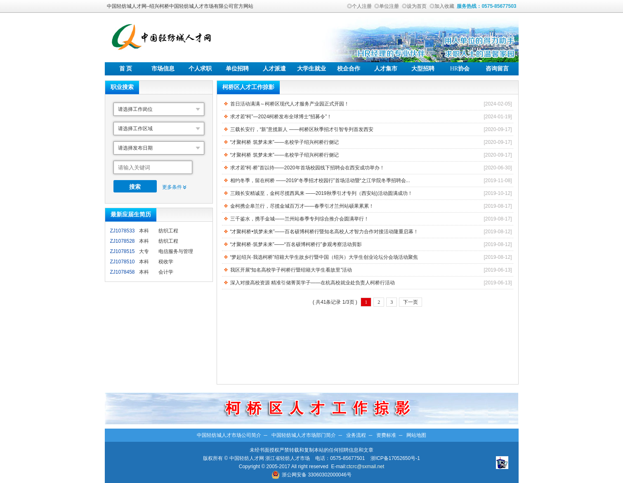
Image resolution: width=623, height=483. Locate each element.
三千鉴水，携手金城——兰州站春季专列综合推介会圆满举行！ (299, 219)
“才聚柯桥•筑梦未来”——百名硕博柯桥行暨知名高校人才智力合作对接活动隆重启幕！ (324, 231)
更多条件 (172, 187)
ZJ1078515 (122, 251)
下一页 (410, 302)
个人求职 (200, 69)
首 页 (125, 69)
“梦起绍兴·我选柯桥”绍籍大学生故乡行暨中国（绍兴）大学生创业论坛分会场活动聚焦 (324, 257)
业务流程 (356, 435)
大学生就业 (311, 69)
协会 (460, 69)
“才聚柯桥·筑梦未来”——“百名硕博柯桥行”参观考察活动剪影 (296, 244)
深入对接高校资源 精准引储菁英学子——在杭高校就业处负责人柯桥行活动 (312, 283)
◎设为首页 (414, 6)
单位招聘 (237, 69)
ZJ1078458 (122, 272)
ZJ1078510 (122, 262)
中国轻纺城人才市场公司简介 (229, 435)
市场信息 (163, 69)
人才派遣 (274, 69)
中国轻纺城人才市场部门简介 (303, 435)
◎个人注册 (359, 6)
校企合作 (348, 69)
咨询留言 (497, 69)
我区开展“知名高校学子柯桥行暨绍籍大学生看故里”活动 (291, 270)
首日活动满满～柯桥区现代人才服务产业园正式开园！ (289, 104)
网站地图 (416, 435)
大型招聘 (422, 69)
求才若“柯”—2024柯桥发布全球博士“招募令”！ (281, 117)
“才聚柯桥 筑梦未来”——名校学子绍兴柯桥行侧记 (284, 142)
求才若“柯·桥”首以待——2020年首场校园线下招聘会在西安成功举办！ (307, 168)
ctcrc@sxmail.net (366, 466)
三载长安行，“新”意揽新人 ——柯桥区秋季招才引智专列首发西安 (301, 129)
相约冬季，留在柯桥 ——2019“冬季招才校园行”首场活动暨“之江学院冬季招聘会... (320, 180)
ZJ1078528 (122, 241)
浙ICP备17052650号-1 (395, 458)
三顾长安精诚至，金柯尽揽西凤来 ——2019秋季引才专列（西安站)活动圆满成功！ (321, 193)
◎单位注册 (386, 6)
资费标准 (386, 435)
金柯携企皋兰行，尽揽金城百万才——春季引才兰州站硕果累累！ (302, 206)
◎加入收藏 (441, 6)
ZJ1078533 (122, 231)
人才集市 (385, 69)
